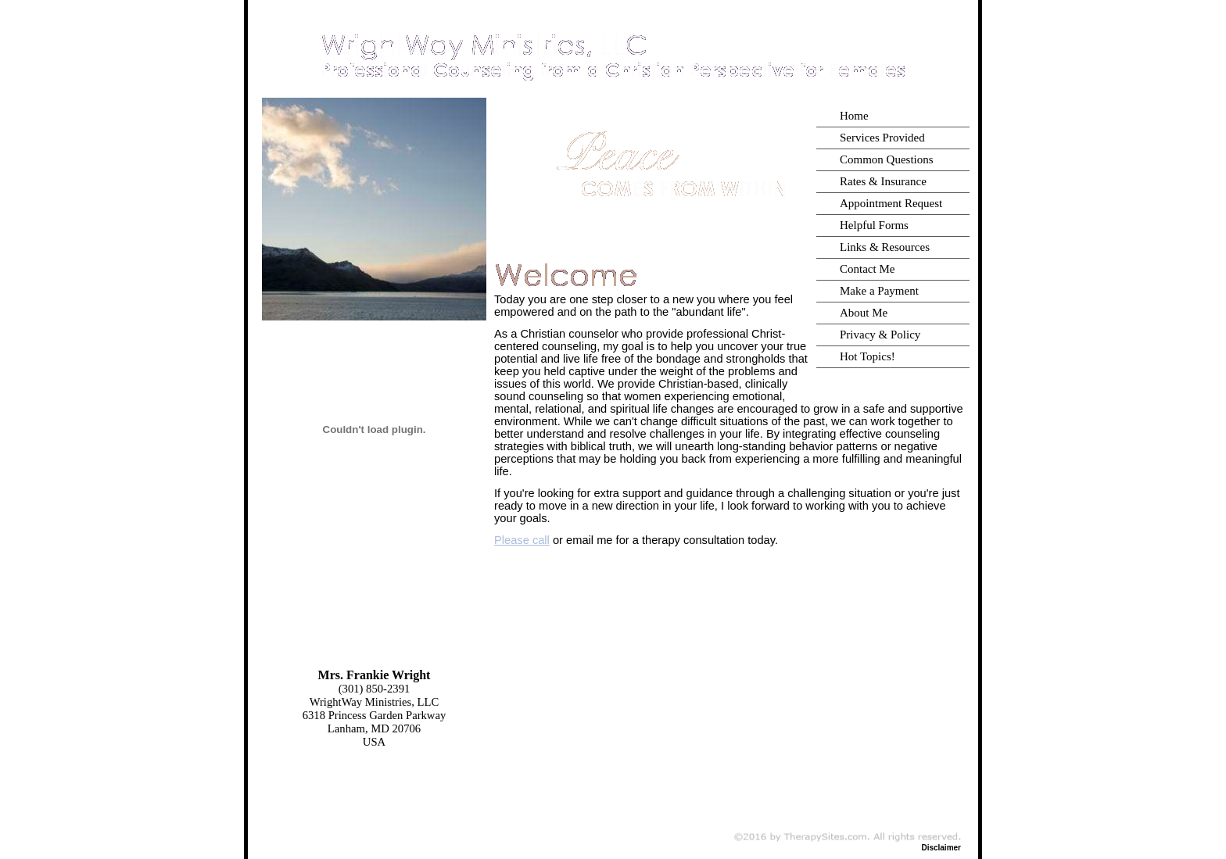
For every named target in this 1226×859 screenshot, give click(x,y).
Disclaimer (941, 847)
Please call (522, 540)
